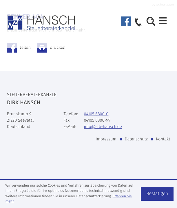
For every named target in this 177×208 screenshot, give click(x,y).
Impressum (106, 139)
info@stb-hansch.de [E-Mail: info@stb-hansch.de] (103, 126)
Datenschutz (136, 139)
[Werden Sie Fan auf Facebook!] (126, 21)
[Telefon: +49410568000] (96, 114)
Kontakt (163, 139)
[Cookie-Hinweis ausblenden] (157, 194)
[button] (138, 22)
